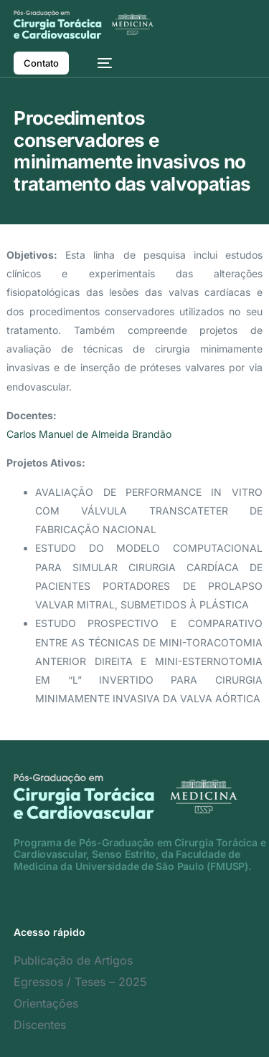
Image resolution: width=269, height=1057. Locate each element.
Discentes (40, 1025)
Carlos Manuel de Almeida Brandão (88, 434)
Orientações (46, 1003)
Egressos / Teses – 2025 (80, 982)
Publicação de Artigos (73, 960)
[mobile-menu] (97, 63)
